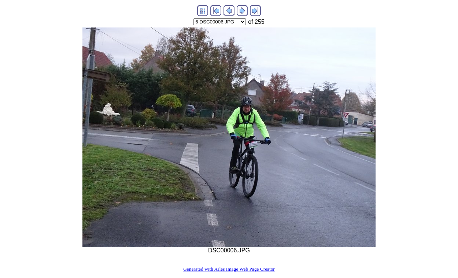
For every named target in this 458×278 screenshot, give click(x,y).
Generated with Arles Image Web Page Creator (229, 269)
